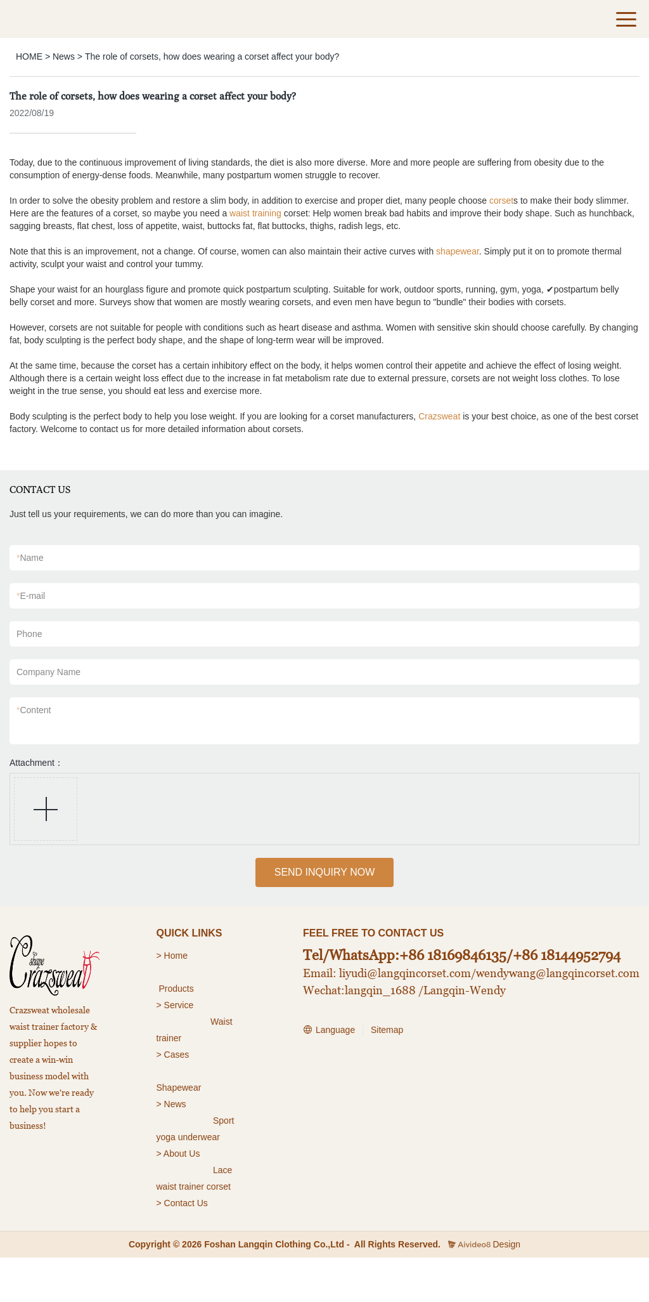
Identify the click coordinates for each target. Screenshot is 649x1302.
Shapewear (179, 1087)
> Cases (173, 1054)
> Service (175, 1005)
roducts (179, 988)
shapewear (457, 251)
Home (177, 955)
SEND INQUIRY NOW (324, 872)
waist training (255, 213)
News (64, 56)
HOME (29, 56)
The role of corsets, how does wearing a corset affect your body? (212, 56)
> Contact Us (182, 1203)
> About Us (178, 1153)
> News (171, 1104)
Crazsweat (439, 416)
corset (501, 200)
